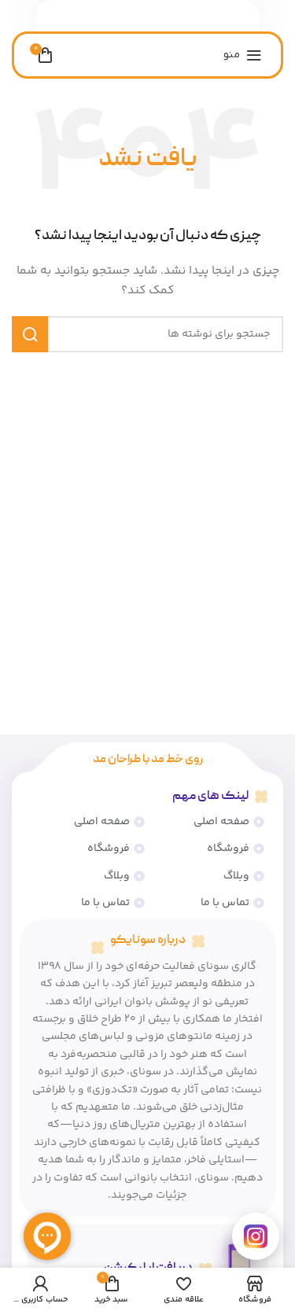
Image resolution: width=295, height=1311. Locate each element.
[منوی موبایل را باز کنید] (243, 55)
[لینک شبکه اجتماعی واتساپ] (139, 16)
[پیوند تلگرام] (119, 16)
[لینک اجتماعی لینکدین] (158, 16)
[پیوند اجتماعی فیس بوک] (177, 16)
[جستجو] (147, 334)
